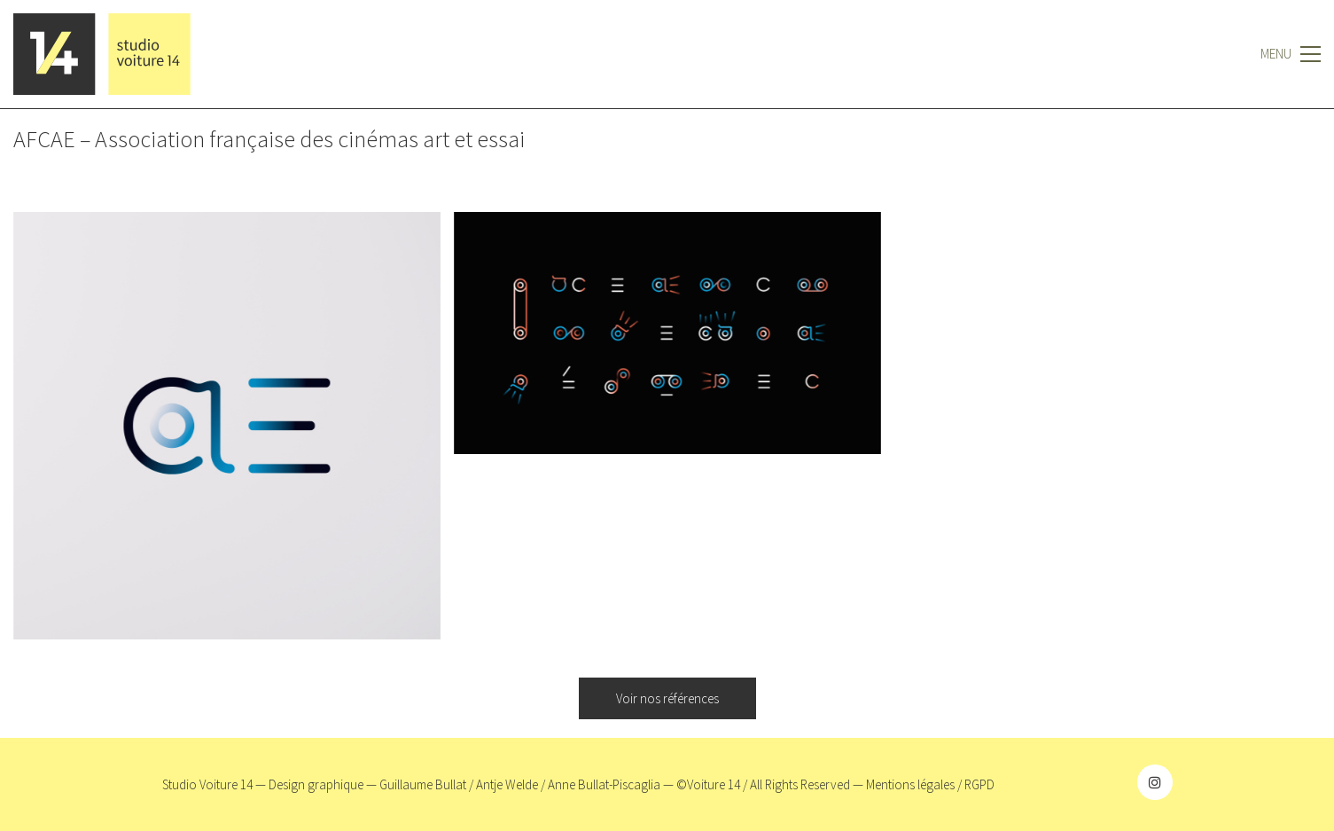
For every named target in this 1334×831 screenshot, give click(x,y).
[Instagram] (1155, 782)
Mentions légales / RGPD (930, 784)
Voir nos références (667, 698)
